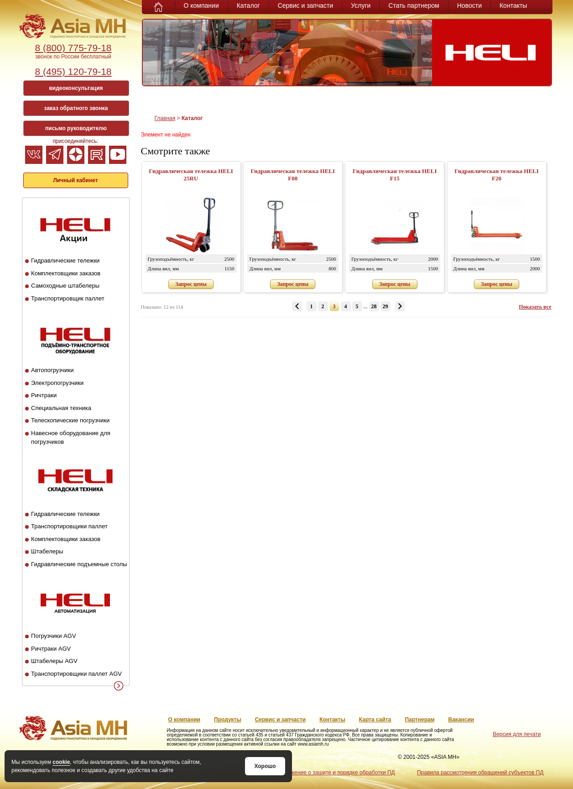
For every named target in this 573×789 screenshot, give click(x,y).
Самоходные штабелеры (65, 285)
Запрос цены (191, 284)
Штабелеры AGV (54, 661)
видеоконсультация (76, 88)
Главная (165, 118)
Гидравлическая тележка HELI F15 (395, 175)
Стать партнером (413, 5)
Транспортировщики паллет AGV (76, 673)
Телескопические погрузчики (70, 420)
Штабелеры (47, 551)
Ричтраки (44, 395)
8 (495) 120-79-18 (73, 71)
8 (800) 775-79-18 (73, 47)
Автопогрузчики (52, 370)
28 (374, 306)
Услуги (360, 5)
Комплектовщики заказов (65, 273)
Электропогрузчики (57, 382)
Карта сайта (375, 719)
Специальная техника (61, 408)
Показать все (535, 307)
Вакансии (461, 719)
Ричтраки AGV (51, 648)
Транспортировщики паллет (69, 526)
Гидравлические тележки (65, 260)
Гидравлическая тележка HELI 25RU (191, 175)
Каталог (248, 5)
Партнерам (419, 719)
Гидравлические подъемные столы (79, 564)
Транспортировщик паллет (67, 298)
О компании (201, 5)
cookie (61, 762)
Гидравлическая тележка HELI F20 (496, 175)
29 (385, 306)
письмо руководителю (76, 128)
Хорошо (265, 766)
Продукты (227, 719)
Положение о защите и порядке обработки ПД (336, 772)
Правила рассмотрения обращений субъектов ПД (480, 772)
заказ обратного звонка (76, 108)
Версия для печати (517, 734)
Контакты (513, 5)
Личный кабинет (75, 180)
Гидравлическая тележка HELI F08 (293, 175)
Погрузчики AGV (53, 635)
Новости (469, 5)
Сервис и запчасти (305, 5)
